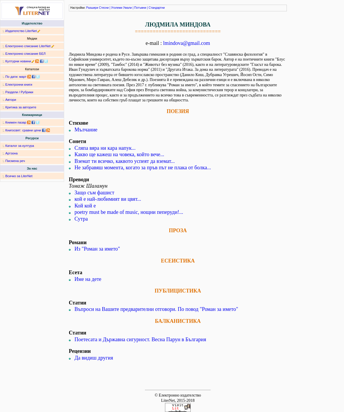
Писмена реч (15, 161)
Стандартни (157, 7)
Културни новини (18, 61)
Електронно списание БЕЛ (25, 53)
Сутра (81, 219)
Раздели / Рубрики (19, 92)
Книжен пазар (15, 122)
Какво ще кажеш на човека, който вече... (119, 154)
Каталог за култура (19, 145)
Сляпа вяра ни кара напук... (105, 148)
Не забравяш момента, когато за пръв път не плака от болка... (143, 167)
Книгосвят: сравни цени (23, 130)
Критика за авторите (20, 107)
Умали (127, 7)
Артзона (11, 153)
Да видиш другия (94, 358)
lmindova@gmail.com (186, 43)
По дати (11, 76)
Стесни (104, 7)
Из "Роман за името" (97, 249)
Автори (10, 99)
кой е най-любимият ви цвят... (108, 199)
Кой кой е (85, 206)
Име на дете (88, 279)
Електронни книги (18, 84)
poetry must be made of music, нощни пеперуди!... (129, 212)
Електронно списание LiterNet (27, 46)
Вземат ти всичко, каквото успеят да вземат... (125, 161)
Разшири (92, 7)
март (23, 76)
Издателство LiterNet (21, 31)
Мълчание (86, 130)
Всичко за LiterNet (18, 176)
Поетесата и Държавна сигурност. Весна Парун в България (140, 339)
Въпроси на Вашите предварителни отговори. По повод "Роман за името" (156, 309)
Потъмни (140, 7)
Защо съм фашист (95, 193)
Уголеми (116, 7)
